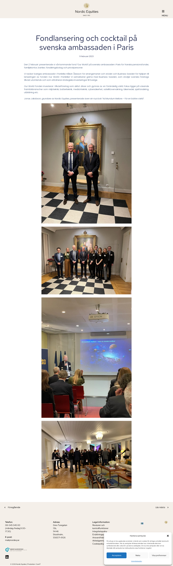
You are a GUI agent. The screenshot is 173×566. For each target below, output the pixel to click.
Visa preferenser (159, 555)
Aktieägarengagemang (102, 540)
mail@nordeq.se (12, 540)
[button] (168, 536)
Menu (165, 15)
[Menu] (163, 11)
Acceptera (116, 555)
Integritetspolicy (136, 561)
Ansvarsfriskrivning (101, 537)
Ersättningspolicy (100, 534)
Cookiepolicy (98, 544)
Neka (138, 555)
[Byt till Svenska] (142, 523)
